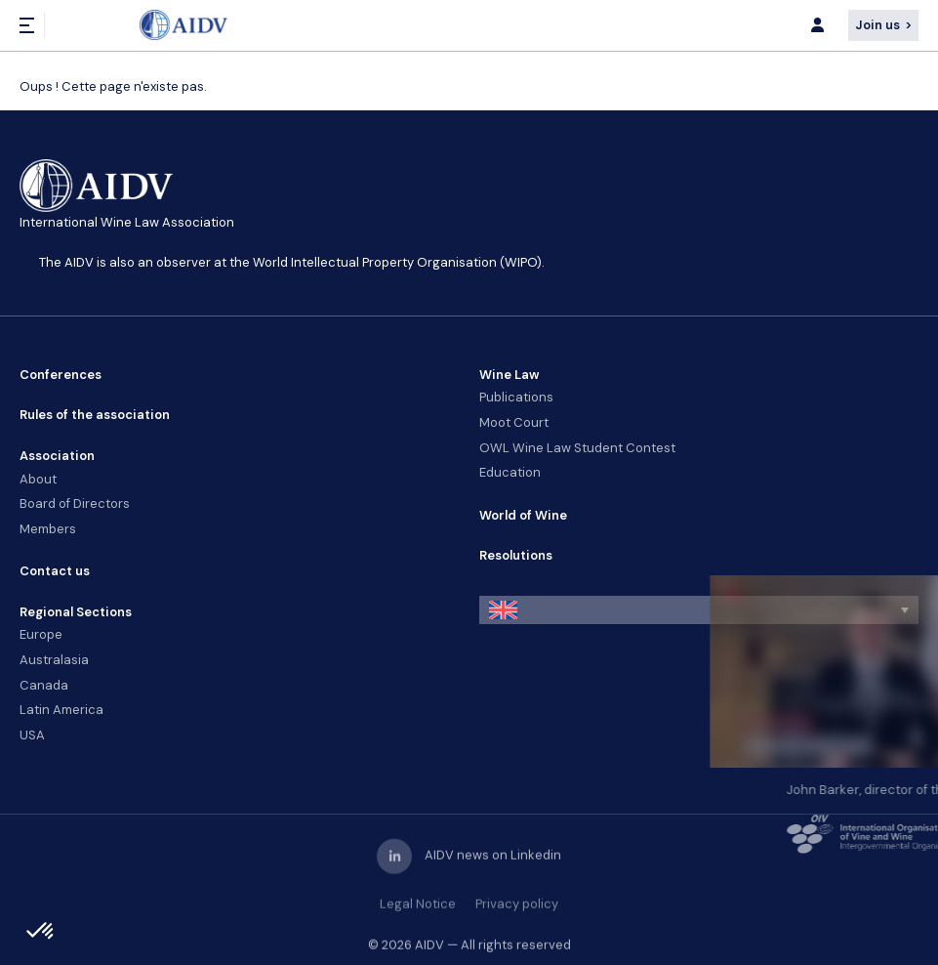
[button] (699, 610)
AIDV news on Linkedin (469, 866)
